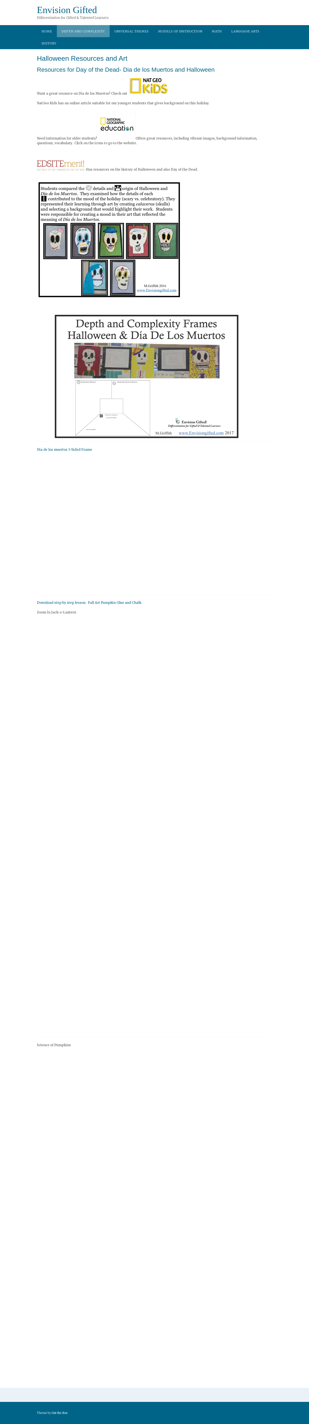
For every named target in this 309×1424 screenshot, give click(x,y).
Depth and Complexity (83, 31)
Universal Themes (131, 31)
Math (217, 31)
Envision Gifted (67, 10)
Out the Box (60, 1413)
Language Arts (245, 31)
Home (47, 31)
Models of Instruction (180, 31)
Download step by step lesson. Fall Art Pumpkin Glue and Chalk (89, 603)
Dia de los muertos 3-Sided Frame (64, 450)
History (49, 43)
